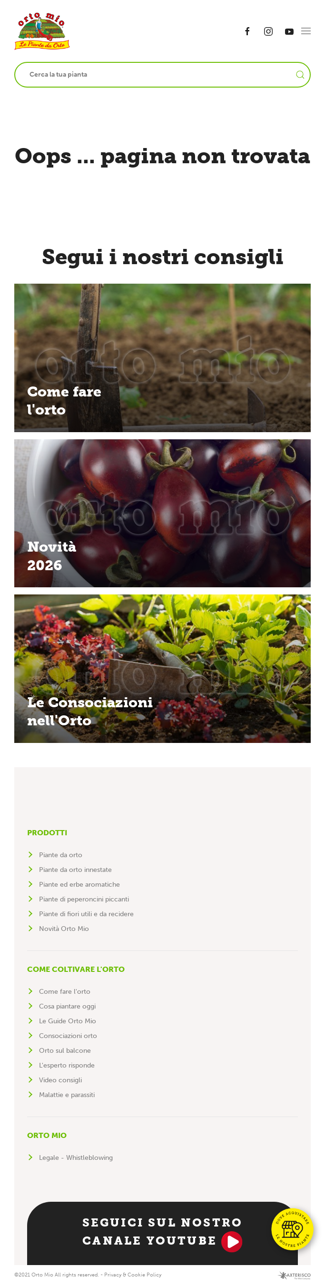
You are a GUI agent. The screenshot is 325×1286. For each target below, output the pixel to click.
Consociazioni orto (68, 1036)
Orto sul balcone (65, 1051)
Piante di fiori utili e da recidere (86, 914)
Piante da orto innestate (75, 870)
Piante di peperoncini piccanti (84, 899)
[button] (306, 31)
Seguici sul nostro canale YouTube (162, 1234)
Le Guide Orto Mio (67, 1021)
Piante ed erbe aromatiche (79, 884)
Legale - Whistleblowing (76, 1158)
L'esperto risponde (67, 1065)
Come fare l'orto (64, 992)
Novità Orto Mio (64, 929)
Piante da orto (60, 855)
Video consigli (60, 1080)
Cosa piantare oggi (67, 1006)
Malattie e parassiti (67, 1095)
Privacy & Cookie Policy (132, 1275)
